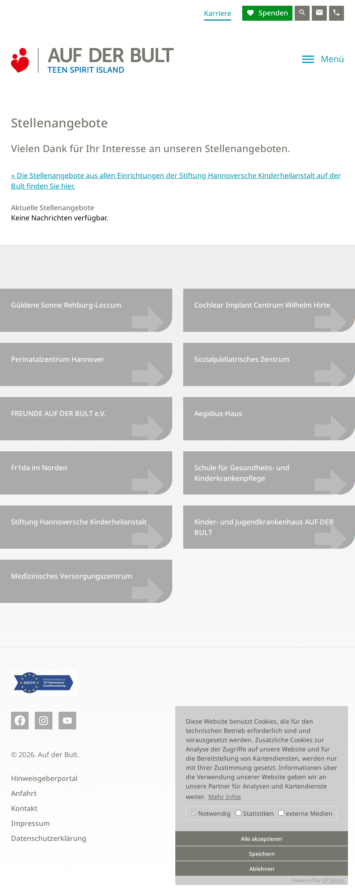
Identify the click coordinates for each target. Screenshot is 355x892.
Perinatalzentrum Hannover (57, 359)
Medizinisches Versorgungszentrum (71, 576)
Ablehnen (261, 869)
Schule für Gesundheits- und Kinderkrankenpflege (241, 473)
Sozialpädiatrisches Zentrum (241, 359)
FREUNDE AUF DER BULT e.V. (58, 413)
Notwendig (211, 813)
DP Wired (333, 880)
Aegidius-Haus (218, 413)
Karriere (217, 13)
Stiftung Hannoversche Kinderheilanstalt (79, 522)
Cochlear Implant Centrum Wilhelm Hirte (262, 305)
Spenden (272, 13)
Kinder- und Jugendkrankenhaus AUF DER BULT (263, 527)
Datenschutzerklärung (48, 838)
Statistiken (255, 813)
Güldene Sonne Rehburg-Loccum (66, 305)
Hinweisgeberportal (44, 778)
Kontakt (24, 808)
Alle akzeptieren (261, 839)
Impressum (30, 823)
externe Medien (305, 813)
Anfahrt (24, 793)
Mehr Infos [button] (224, 796)
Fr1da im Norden (39, 467)
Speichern (262, 854)
